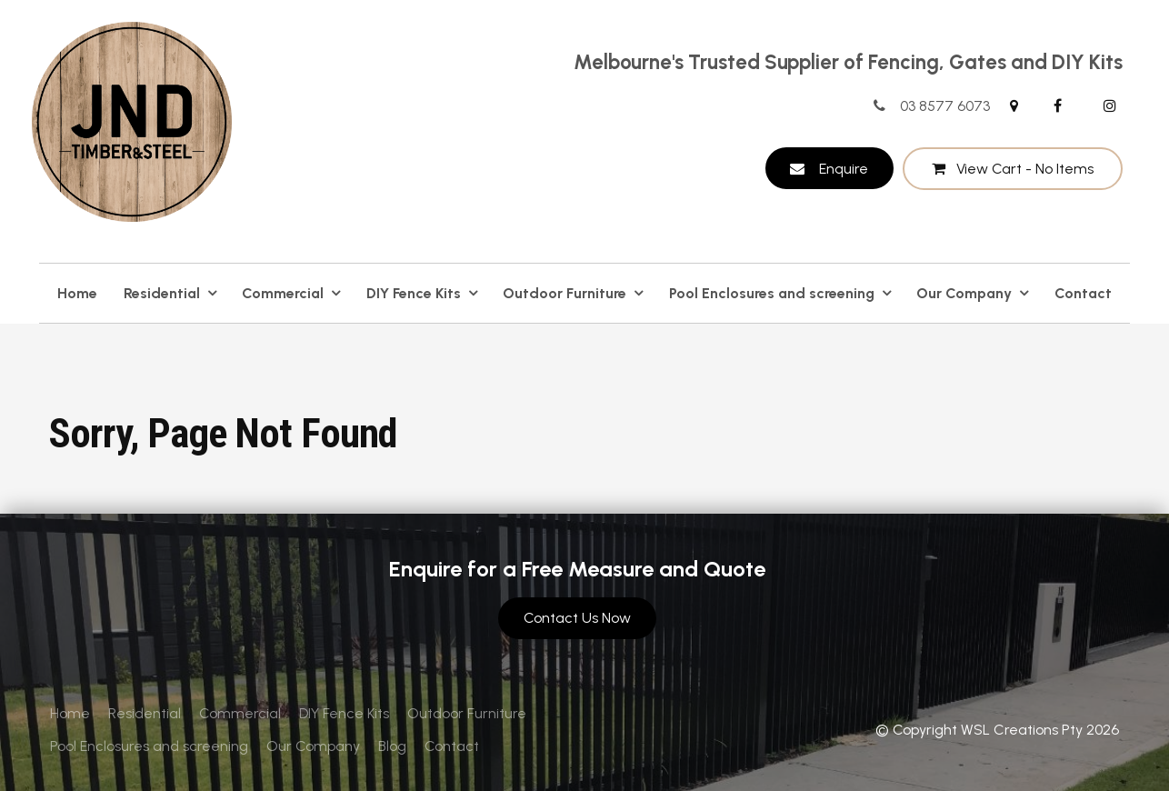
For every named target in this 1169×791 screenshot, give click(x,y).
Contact (1083, 293)
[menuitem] (70, 713)
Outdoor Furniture (564, 293)
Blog (392, 746)
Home (77, 293)
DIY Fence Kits (413, 293)
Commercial (283, 293)
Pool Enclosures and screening (771, 293)
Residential (162, 293)
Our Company (964, 293)
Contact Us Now (577, 617)
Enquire (843, 168)
